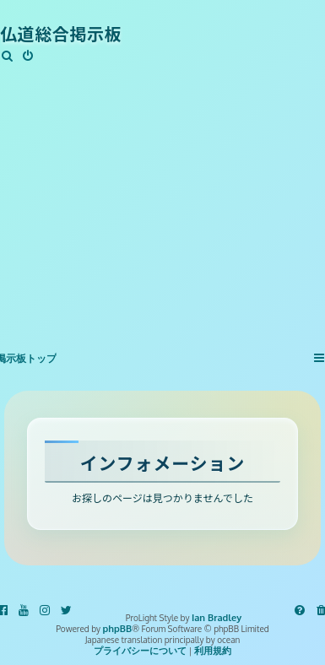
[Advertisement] (158, 197)
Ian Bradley (216, 618)
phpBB (118, 629)
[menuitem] (7, 56)
